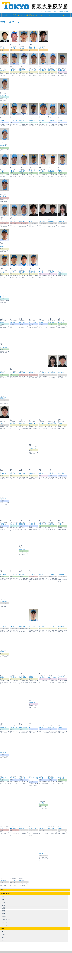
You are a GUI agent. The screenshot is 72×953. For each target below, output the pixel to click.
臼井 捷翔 (3, 297)
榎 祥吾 (21, 828)
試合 (7, 15)
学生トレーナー (5, 919)
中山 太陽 (13, 373)
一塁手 (3, 902)
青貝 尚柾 (13, 322)
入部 (62, 15)
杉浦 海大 (51, 272)
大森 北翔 (51, 626)
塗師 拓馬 (3, 752)
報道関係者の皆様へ (64, 11)
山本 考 (2, 423)
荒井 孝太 (42, 727)
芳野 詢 (60, 171)
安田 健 (31, 677)
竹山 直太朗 (13, 574)
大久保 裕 (13, 48)
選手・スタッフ (18, 15)
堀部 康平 (3, 499)
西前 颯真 (3, 95)
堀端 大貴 (61, 778)
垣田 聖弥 (22, 423)
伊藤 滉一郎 (42, 524)
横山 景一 (32, 473)
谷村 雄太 (61, 120)
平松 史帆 (3, 880)
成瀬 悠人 (42, 778)
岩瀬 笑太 (42, 48)
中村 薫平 (13, 70)
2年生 (3, 937)
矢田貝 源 (32, 702)
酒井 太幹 (32, 373)
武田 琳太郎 (52, 423)
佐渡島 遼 (22, 778)
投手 (2, 896)
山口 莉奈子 (13, 880)
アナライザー (4, 925)
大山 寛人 (42, 677)
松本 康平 (61, 677)
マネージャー (4, 922)
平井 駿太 (42, 853)
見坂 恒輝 (22, 171)
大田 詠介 (3, 322)
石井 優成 (22, 322)
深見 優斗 (13, 828)
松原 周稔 (51, 171)
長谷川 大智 (32, 70)
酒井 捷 (2, 373)
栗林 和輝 (61, 626)
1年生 (3, 940)
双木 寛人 (22, 70)
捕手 (2, 899)
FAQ (41, 11)
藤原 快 (21, 574)
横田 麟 (21, 880)
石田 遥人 (42, 574)
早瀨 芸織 (13, 677)
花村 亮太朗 (32, 448)
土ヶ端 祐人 (52, 677)
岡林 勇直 (22, 549)
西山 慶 (60, 828)
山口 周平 (22, 473)
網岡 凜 (21, 120)
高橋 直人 (3, 652)
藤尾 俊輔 (61, 473)
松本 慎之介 (23, 677)
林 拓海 (41, 322)
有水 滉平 (32, 626)
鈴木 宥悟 (3, 574)
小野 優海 (42, 828)
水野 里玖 (3, 778)
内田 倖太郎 (42, 373)
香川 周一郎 (3, 828)
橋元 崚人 (42, 171)
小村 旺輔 (32, 524)
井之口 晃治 (32, 322)
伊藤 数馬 (22, 373)
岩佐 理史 (42, 626)
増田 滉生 (3, 246)
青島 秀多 (51, 120)
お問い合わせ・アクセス (50, 11)
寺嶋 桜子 (61, 574)
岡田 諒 (41, 272)
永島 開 (60, 423)
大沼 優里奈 (32, 828)
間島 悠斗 (22, 221)
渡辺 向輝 (32, 272)
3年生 (3, 934)
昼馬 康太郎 (13, 727)
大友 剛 (2, 171)
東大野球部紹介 (29, 15)
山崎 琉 (12, 272)
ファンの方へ (51, 15)
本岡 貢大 (3, 524)
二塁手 (3, 905)
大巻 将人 (3, 196)
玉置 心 (2, 677)
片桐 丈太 (13, 778)
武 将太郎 (32, 171)
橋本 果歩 (22, 626)
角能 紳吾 (42, 221)
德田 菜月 (61, 221)
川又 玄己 (32, 574)
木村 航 (12, 171)
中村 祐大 (13, 626)
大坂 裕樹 (61, 524)
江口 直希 (13, 423)
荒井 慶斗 (3, 727)
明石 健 (41, 473)
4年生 (3, 931)
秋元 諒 (31, 727)
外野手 (3, 913)
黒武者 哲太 (3, 347)
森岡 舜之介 (52, 70)
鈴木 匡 (2, 48)
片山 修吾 (51, 574)
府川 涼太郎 (61, 70)
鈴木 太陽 (3, 70)
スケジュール (40, 15)
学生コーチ (4, 916)
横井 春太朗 (23, 727)
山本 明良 (42, 803)
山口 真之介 (13, 120)
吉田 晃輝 (22, 272)
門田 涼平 (22, 524)
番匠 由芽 (3, 398)
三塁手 (3, 908)
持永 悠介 (3, 272)
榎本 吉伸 (51, 322)
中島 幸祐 (61, 373)
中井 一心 (3, 626)
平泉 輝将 (3, 473)
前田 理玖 (13, 473)
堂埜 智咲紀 (3, 601)
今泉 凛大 (51, 727)
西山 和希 (51, 828)
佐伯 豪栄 (42, 423)
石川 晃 (50, 473)
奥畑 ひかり (52, 373)
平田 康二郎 (42, 70)
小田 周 (60, 727)
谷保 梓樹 (13, 221)
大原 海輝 (61, 322)
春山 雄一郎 (13, 524)
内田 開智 (32, 120)
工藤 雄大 (61, 272)
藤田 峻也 (32, 48)
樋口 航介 (51, 778)
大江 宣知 (51, 524)
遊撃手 (3, 911)
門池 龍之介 (3, 221)
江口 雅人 (3, 120)
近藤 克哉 (32, 423)
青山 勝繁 (3, 146)
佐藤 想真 (51, 221)
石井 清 (21, 48)
